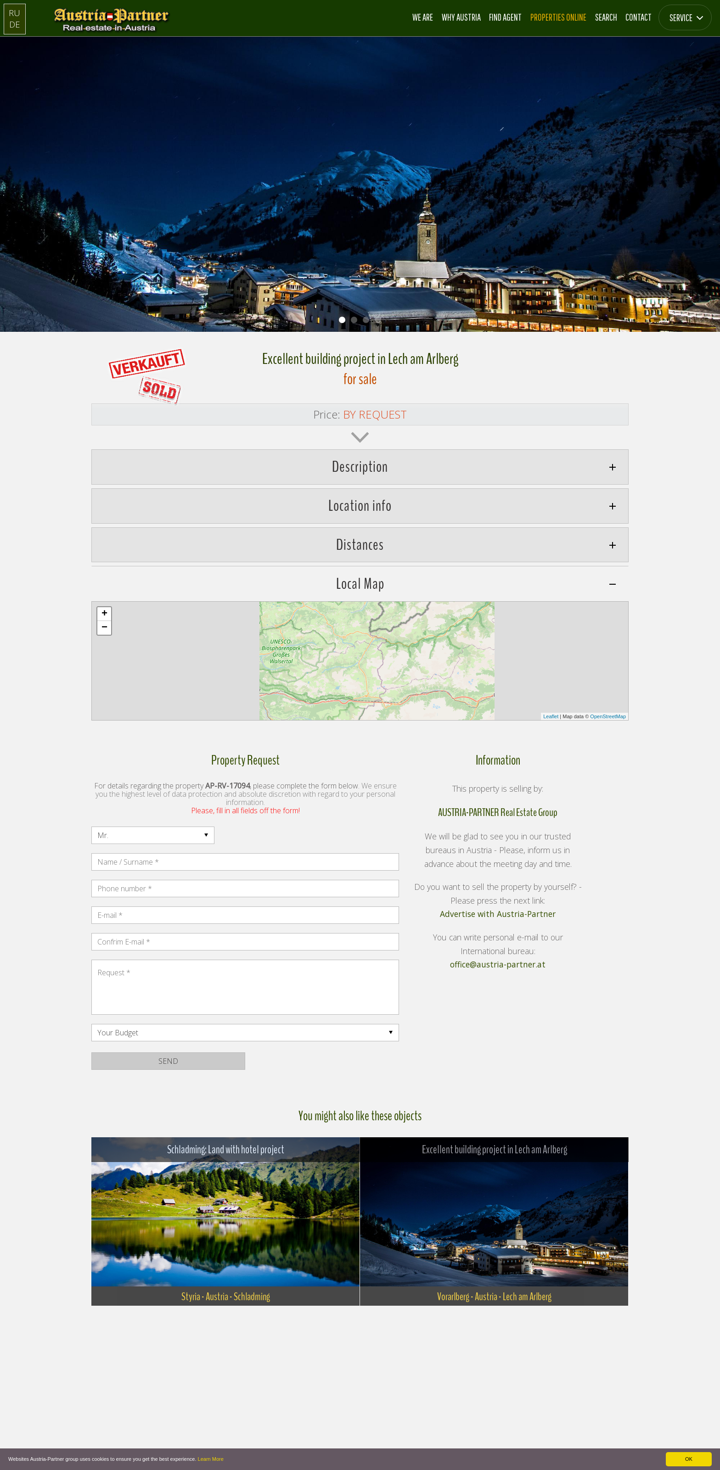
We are (422, 16)
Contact (638, 16)
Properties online (558, 16)
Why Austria (461, 16)
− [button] (104, 628)
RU (14, 12)
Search (606, 16)
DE (14, 24)
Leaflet (550, 716)
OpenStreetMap (608, 716)
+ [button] (104, 614)
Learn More (211, 1459)
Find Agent (505, 16)
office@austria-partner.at (498, 964)
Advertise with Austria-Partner (498, 914)
